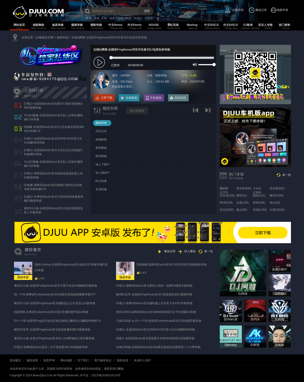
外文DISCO (230, 25)
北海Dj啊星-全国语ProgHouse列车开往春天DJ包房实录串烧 (109, 37)
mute (194, 64)
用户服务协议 (102, 360)
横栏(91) (241, 195)
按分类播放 (137, 110)
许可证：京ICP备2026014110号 (100, 375)
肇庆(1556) (277, 195)
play (99, 62)
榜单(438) (259, 202)
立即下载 (106, 97)
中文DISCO (211, 25)
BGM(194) (226, 202)
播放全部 (169, 251)
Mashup (192, 25)
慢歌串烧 (96, 25)
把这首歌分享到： (123, 86)
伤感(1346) (260, 209)
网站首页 (19, 25)
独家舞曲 (38, 25)
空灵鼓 (149, 18)
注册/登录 (238, 10)
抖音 (112, 18)
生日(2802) (227, 209)
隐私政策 (122, 360)
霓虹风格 (173, 25)
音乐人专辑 (265, 25)
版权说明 (32, 360)
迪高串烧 (57, 25)
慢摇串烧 (77, 25)
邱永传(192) (227, 195)
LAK (104, 18)
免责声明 (49, 360)
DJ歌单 (248, 25)
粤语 (88, 18)
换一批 (286, 175)
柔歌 (96, 18)
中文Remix (115, 25)
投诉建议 (15, 360)
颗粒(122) (259, 195)
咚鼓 (128, 18)
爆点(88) (241, 209)
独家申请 (282, 10)
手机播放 (155, 97)
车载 (120, 18)
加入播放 (190, 251)
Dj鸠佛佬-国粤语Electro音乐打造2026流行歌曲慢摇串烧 (172, 264)
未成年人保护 (142, 360)
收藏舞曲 (131, 97)
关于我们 (83, 360)
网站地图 (66, 360)
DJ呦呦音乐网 (45, 37)
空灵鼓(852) (277, 188)
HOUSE (154, 25)
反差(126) (242, 202)
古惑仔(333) (277, 209)
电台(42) (275, 202)
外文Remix (134, 25)
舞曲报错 (180, 97)
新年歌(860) (244, 188)
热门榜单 (284, 25)
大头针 (138, 18)
